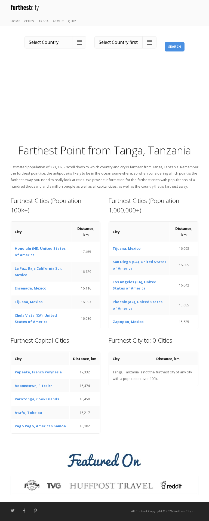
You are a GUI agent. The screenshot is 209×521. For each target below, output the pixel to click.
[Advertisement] (104, 102)
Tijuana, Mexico (29, 301)
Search (174, 46)
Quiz (72, 21)
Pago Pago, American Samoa (40, 425)
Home (15, 21)
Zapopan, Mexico (128, 321)
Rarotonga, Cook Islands (37, 399)
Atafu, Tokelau (28, 412)
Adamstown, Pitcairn (34, 385)
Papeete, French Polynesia (38, 372)
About (58, 21)
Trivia (43, 21)
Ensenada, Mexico (31, 288)
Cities (29, 21)
